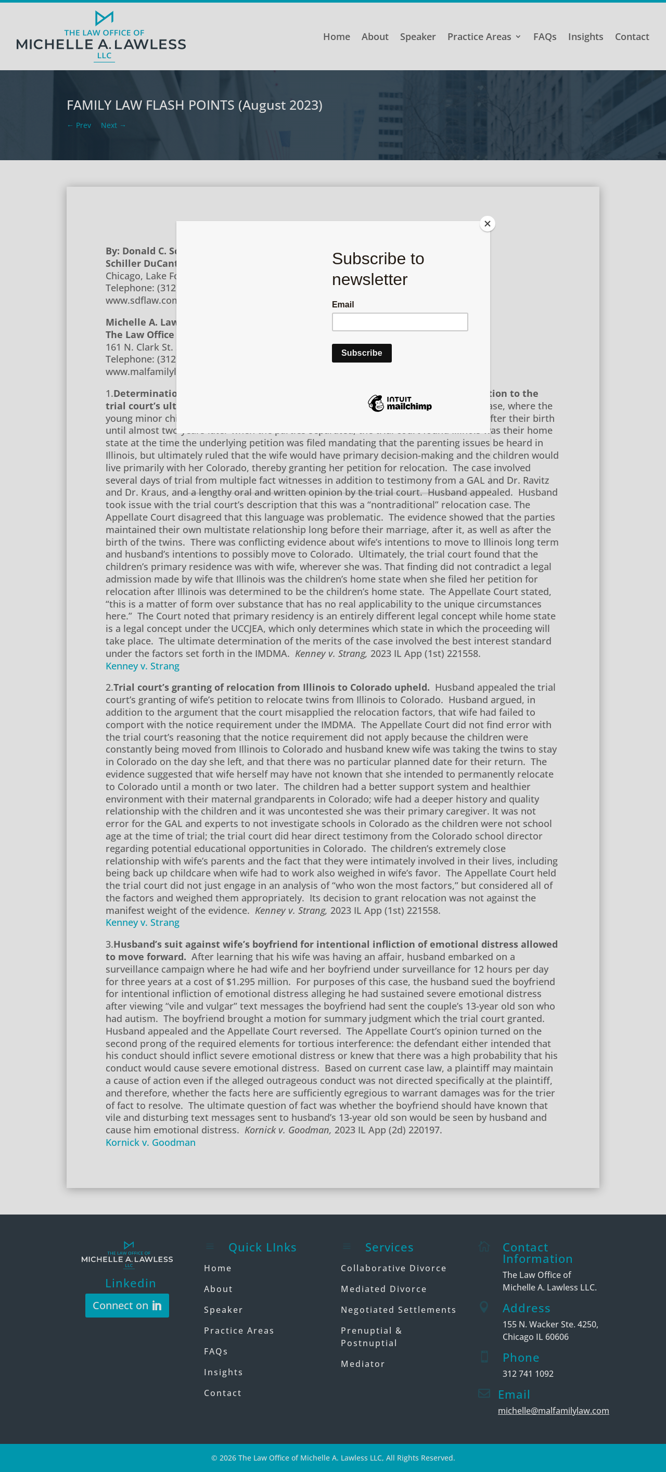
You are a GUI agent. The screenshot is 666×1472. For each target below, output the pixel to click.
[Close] (487, 223)
